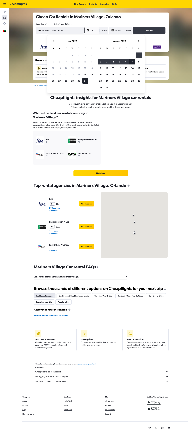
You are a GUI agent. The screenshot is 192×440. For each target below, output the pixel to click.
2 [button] (78, 55)
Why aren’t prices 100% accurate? (102, 381)
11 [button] (92, 61)
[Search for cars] (4, 18)
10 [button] (85, 61)
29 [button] (72, 81)
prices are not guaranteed (86, 364)
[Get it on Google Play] (154, 402)
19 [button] (53, 74)
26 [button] (53, 81)
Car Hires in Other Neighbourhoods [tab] (74, 296)
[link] (100, 173)
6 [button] (59, 61)
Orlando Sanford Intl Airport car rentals (51, 315)
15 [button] (72, 68)
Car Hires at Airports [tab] (44, 296)
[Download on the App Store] (154, 408)
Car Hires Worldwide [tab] (103, 296)
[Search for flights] (4, 12)
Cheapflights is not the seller (102, 371)
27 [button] (59, 81)
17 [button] (85, 68)
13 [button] (60, 68)
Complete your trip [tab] (44, 302)
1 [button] (72, 55)
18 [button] (92, 68)
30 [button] (78, 81)
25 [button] (91, 74)
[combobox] (43, 24)
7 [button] (66, 61)
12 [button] (53, 68)
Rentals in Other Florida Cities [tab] (130, 296)
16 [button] (79, 68)
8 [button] (72, 61)
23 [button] (78, 74)
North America (44, 86)
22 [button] (72, 74)
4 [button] (91, 55)
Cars (34, 86)
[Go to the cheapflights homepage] (19, 4)
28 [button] (66, 81)
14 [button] (66, 68)
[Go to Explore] (4, 23)
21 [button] (66, 74)
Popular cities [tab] (63, 302)
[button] (4, 4)
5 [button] (53, 61)
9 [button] (78, 61)
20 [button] (59, 74)
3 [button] (85, 55)
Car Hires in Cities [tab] (156, 296)
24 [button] (85, 74)
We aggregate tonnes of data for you (102, 376)
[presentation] (128, 185)
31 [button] (85, 81)
